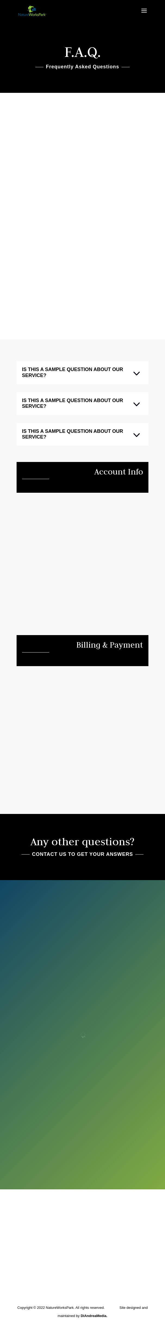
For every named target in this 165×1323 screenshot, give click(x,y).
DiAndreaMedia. (94, 1316)
